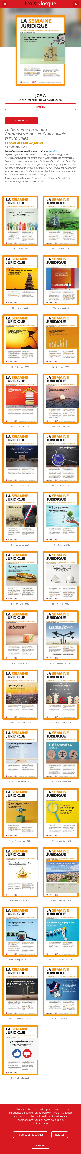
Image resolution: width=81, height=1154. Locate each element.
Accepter (40, 1145)
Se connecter (21, 120)
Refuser (59, 1134)
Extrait (40, 106)
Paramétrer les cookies (30, 1134)
